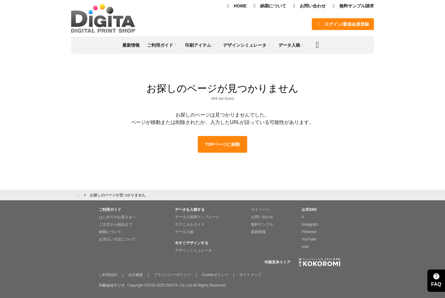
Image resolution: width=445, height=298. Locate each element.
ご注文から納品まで (115, 224)
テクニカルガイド (190, 224)
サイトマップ (250, 275)
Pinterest (309, 232)
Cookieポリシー (215, 275)
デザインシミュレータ (193, 250)
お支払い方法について (117, 239)
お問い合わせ (308, 5)
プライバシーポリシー (172, 275)
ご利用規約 (108, 275)
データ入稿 (184, 232)
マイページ (260, 209)
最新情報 (258, 232)
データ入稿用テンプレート (197, 217)
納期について (269, 5)
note (305, 247)
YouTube (309, 239)
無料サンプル (262, 224)
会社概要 (135, 275)
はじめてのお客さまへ (117, 217)
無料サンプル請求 (352, 5)
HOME (236, 5)
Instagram (310, 224)
